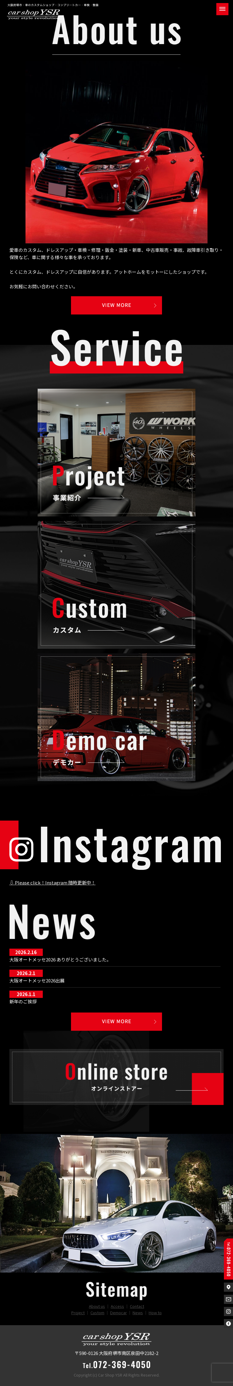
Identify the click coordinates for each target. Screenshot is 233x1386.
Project (78, 1312)
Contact (137, 1306)
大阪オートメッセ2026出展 (37, 980)
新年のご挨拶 (23, 1001)
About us (97, 1306)
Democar (118, 1312)
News (138, 1312)
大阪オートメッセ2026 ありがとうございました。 (60, 959)
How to (155, 1312)
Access (117, 1306)
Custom (97, 1312)
